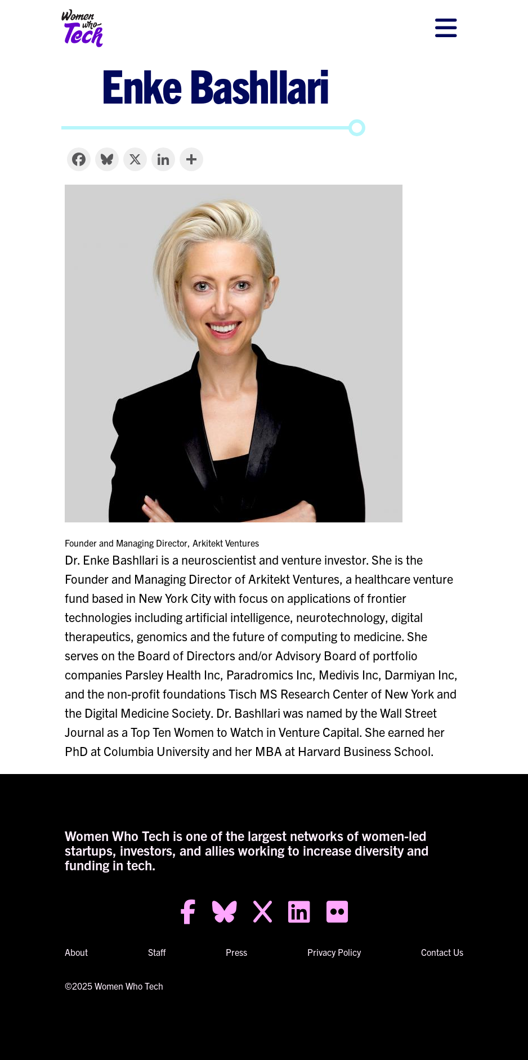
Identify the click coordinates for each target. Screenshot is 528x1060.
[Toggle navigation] (446, 28)
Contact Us (442, 952)
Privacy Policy (334, 952)
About (76, 952)
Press (236, 952)
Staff (156, 952)
